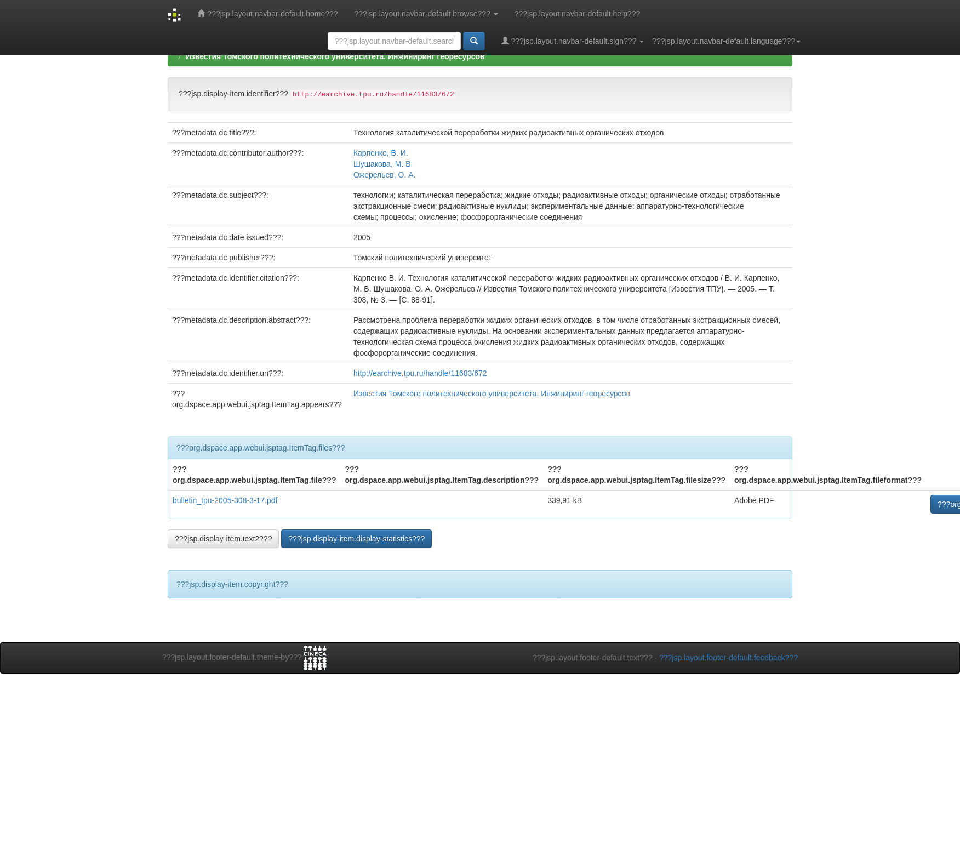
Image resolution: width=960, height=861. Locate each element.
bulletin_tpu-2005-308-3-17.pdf (225, 500)
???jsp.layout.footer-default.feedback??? (728, 657)
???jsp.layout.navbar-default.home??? (267, 13)
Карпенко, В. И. (380, 153)
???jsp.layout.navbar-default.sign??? (572, 40)
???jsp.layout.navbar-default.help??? (578, 13)
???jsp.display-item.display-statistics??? (356, 538)
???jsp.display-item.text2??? (223, 538)
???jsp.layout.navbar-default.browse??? (426, 13)
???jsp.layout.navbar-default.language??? (726, 41)
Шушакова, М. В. (383, 163)
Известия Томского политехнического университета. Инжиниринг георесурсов (335, 56)
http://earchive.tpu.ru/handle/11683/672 (420, 373)
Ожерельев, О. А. (384, 174)
